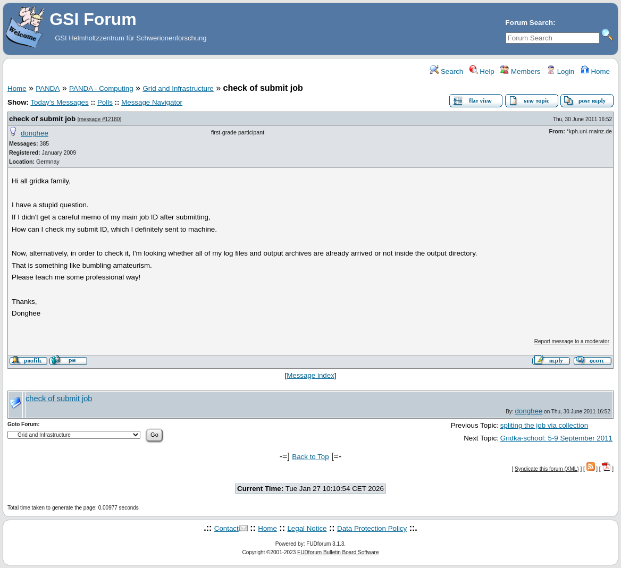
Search (446, 71)
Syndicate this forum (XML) (547, 469)
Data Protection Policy (372, 528)
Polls (105, 102)
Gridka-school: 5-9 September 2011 (556, 438)
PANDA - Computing (101, 88)
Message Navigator (151, 102)
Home (595, 71)
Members (520, 71)
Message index (310, 375)
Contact (226, 528)
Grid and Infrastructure (177, 88)
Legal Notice (306, 528)
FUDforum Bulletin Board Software (338, 552)
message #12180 (99, 119)
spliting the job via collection (544, 425)
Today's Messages (59, 102)
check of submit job (42, 119)
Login (560, 71)
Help (481, 71)
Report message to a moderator (571, 341)
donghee (34, 133)
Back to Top (310, 457)
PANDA (48, 88)
